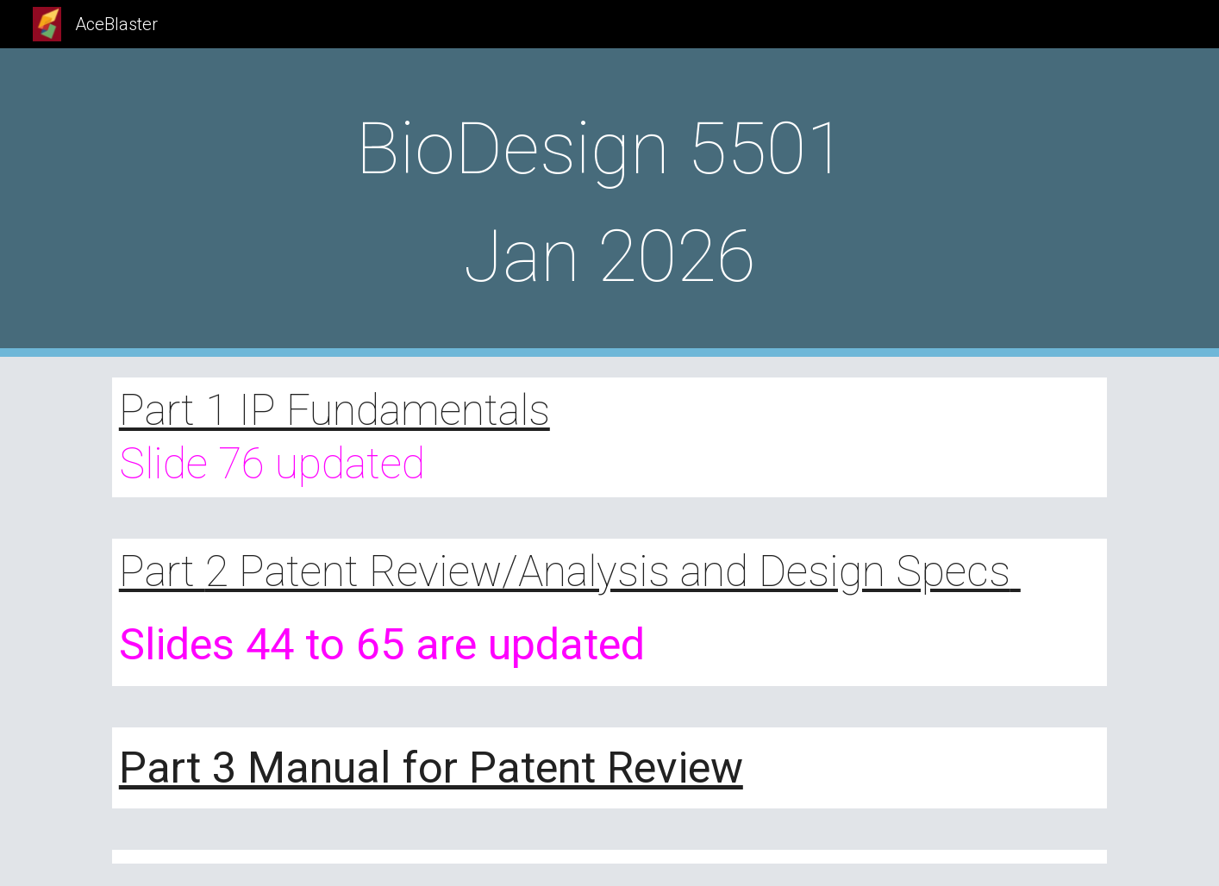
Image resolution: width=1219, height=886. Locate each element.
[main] (609, 203)
